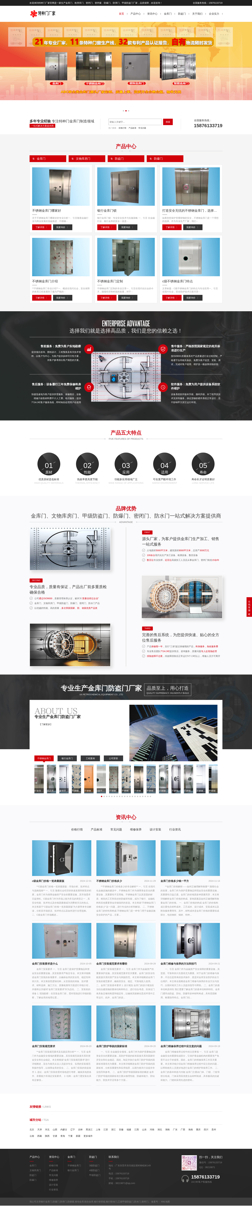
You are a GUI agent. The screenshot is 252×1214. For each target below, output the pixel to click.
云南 (32, 1144)
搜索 (168, 122)
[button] (123, 110)
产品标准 (132, 128)
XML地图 (165, 1210)
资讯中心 (152, 13)
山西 (55, 1137)
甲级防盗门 (94, 1183)
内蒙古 (63, 1137)
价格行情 (122, 128)
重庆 (198, 1137)
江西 (136, 1137)
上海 (98, 1137)
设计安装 (155, 837)
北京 (32, 1137)
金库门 (168, 13)
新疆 (78, 1144)
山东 (144, 1137)
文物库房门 (35, 1178)
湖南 (167, 1137)
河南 (152, 1137)
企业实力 (214, 13)
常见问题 (142, 128)
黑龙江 (89, 1137)
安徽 (121, 1137)
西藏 (39, 1144)
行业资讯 (175, 837)
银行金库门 (67, 766)
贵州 (214, 1137)
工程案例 (90, 766)
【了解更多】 (45, 732)
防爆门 (33, 1188)
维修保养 (136, 837)
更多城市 (88, 1144)
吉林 (80, 1137)
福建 (129, 1137)
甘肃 (55, 1144)
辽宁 (72, 1137)
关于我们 (197, 13)
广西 (183, 1137)
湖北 (160, 1137)
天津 (39, 1137)
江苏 (106, 1137)
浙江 (113, 1137)
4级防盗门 (94, 1178)
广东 (175, 1137)
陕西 (47, 1144)
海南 (190, 1137)
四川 (206, 1137)
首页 (121, 13)
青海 (62, 1144)
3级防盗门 (94, 1174)
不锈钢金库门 (44, 766)
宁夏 (70, 1144)
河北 (47, 1137)
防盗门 (182, 13)
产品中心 (135, 13)
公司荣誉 (113, 766)
